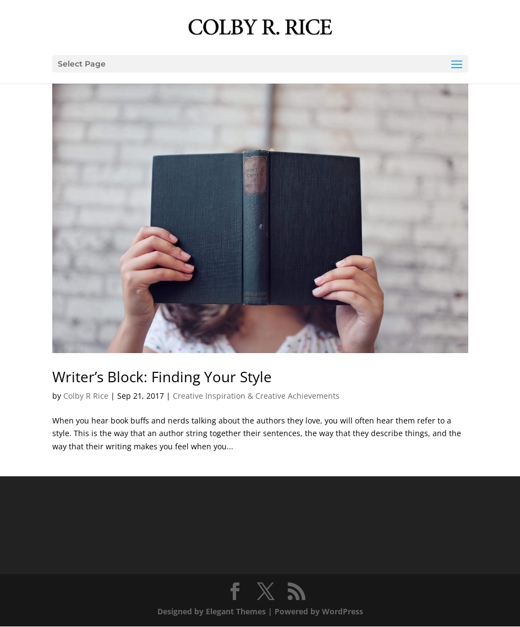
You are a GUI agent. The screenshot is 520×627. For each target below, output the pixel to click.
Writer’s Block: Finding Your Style (162, 377)
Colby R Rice (85, 396)
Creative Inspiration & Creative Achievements (256, 396)
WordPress (342, 611)
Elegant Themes (236, 611)
